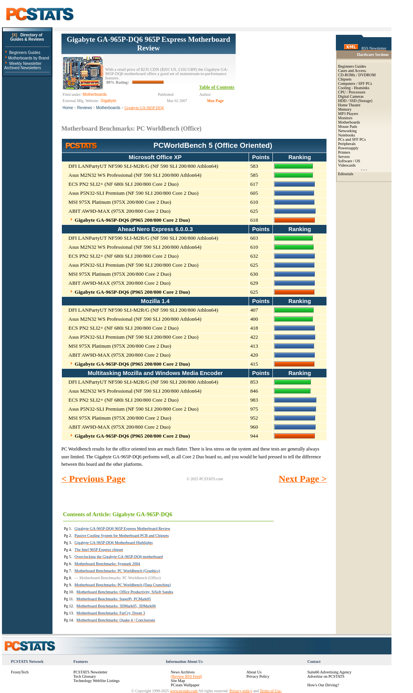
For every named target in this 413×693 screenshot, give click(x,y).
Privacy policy (240, 691)
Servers (344, 156)
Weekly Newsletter (25, 63)
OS (357, 161)
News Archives (183, 672)
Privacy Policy (257, 676)
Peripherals (347, 144)
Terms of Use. (270, 691)
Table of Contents (216, 87)
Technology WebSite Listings (97, 681)
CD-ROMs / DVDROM (357, 75)
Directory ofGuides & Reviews (27, 37)
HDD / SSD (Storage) (355, 101)
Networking (347, 131)
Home (68, 108)
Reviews (84, 108)
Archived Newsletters (22, 68)
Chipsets (345, 79)
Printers (344, 152)
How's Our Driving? (323, 685)
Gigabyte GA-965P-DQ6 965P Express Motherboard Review (148, 43)
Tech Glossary (85, 676)
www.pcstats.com (183, 691)
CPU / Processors (352, 92)
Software (345, 161)
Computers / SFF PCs (355, 83)
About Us (254, 672)
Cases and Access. (352, 70)
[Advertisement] (281, 73)
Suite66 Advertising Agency (329, 672)
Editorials (345, 174)
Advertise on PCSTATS (325, 676)
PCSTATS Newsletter (91, 672)
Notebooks (346, 135)
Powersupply (348, 148)
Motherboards (108, 108)
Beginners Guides (24, 52)
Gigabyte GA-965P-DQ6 (144, 108)
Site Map (178, 681)
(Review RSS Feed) (186, 676)
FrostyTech (20, 672)
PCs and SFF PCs (352, 139)
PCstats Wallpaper (185, 685)
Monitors (345, 118)
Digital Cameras (351, 96)
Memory (345, 109)
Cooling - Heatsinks (354, 88)
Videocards (347, 165)
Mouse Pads (347, 126)
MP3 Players (348, 113)
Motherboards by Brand (28, 58)
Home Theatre (349, 105)
